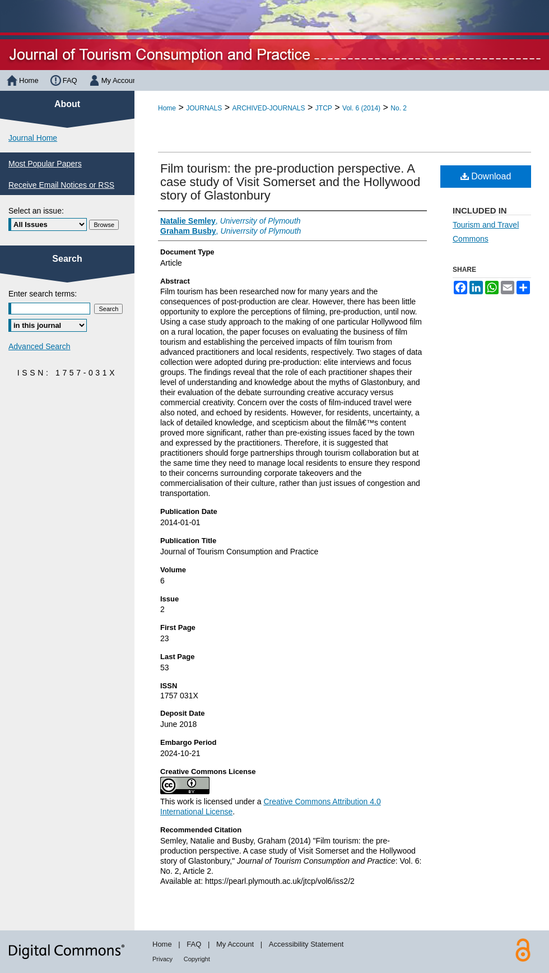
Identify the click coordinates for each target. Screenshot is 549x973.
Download (485, 176)
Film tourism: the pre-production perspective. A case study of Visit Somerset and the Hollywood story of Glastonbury (290, 181)
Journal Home (32, 137)
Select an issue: (36, 210)
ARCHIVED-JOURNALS (268, 108)
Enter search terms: (42, 293)
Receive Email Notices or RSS (61, 184)
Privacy (162, 959)
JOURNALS (204, 108)
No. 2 (398, 108)
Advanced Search (39, 346)
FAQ (194, 944)
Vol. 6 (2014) (361, 108)
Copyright (197, 959)
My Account (235, 944)
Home (167, 108)
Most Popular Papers (45, 163)
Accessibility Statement (306, 944)
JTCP (323, 108)
